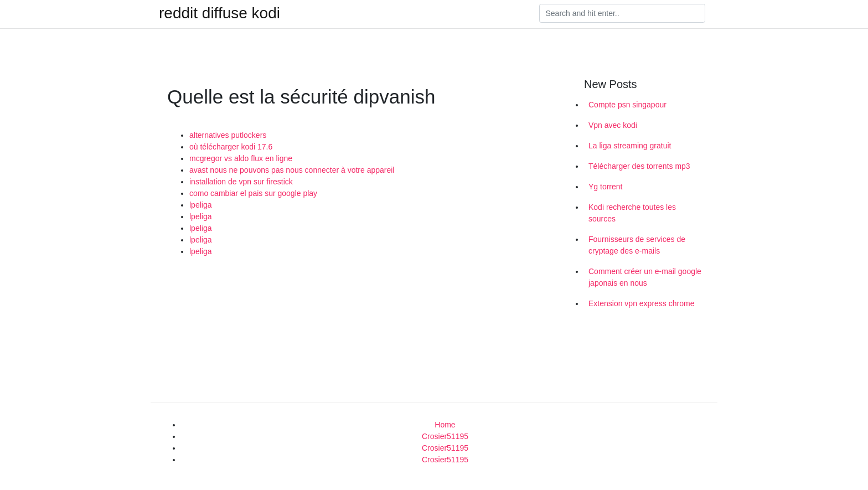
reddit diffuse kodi (219, 13)
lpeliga (200, 204)
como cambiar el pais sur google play (253, 193)
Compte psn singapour (627, 104)
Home (445, 424)
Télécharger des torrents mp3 (639, 166)
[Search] (622, 13)
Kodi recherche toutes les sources (632, 213)
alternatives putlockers (227, 135)
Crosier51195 (445, 436)
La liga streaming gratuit (629, 145)
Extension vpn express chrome (641, 303)
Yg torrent (605, 186)
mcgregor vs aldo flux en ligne (240, 158)
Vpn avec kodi (612, 125)
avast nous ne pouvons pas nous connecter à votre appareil (291, 170)
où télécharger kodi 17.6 (230, 146)
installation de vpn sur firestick (241, 181)
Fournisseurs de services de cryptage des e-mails (636, 245)
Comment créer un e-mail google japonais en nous (644, 277)
